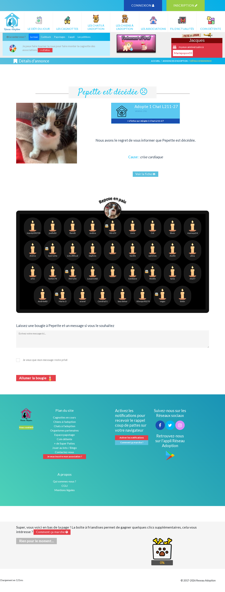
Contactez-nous (64, 452)
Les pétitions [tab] (84, 37)
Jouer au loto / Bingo (64, 447)
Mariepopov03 (183, 53)
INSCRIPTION (185, 5)
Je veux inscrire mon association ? (64, 456)
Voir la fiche (145, 174)
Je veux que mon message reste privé (45, 359)
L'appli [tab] (71, 37)
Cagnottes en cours (64, 417)
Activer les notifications (132, 437)
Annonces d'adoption (175, 61)
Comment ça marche (52, 532)
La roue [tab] (34, 37)
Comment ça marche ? (131, 442)
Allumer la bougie (36, 378)
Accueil (155, 61)
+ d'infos (45, 50)
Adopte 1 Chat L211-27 (156, 106)
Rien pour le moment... (36, 541)
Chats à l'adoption (64, 426)
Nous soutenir (26, 427)
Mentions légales (64, 490)
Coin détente (64, 439)
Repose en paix (112, 200)
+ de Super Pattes (64, 443)
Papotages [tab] (59, 37)
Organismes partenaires (64, 430)
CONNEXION (142, 5)
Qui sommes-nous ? (64, 481)
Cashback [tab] (46, 37)
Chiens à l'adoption (64, 421)
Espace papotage (64, 434)
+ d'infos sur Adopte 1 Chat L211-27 (145, 121)
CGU (65, 485)
